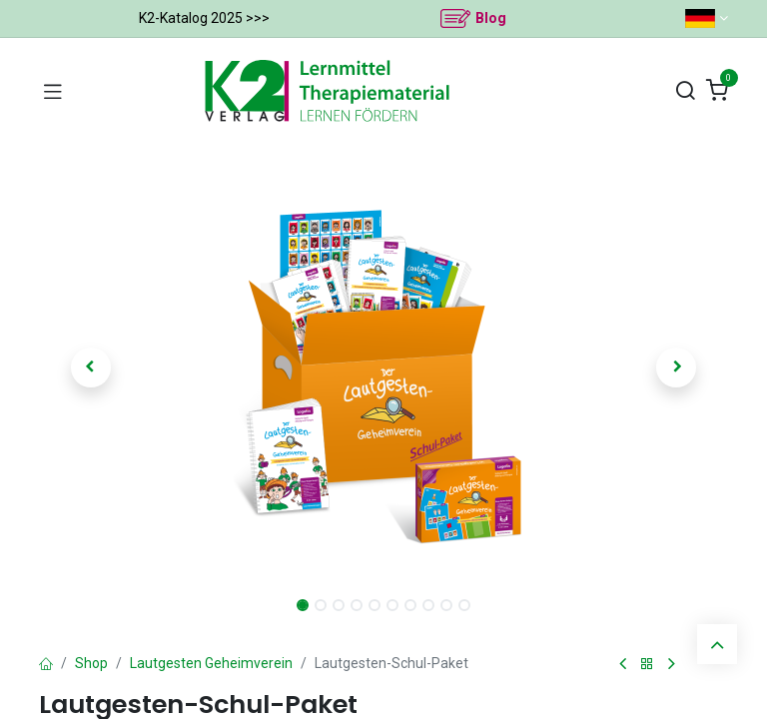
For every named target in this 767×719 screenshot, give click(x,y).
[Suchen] (685, 91)
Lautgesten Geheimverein (211, 663)
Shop (91, 663)
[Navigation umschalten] (53, 91)
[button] (91, 367)
